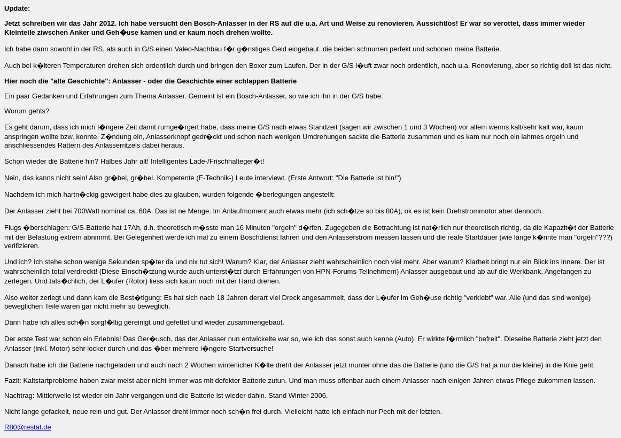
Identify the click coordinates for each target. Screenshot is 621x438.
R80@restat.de (27, 427)
